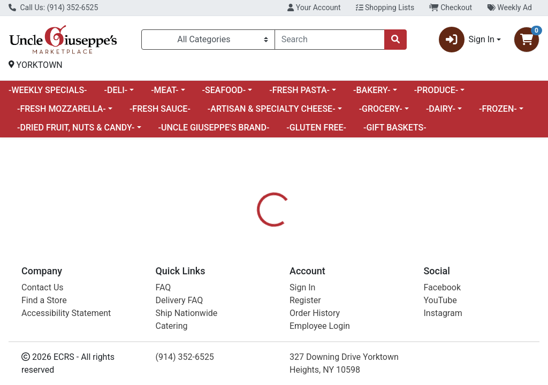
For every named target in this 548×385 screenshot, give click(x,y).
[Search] (330, 39)
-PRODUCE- (436, 90)
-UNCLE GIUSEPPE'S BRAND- (214, 127)
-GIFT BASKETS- (395, 127)
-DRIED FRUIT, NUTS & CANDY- (75, 127)
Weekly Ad (509, 7)
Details (257, 274)
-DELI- (116, 90)
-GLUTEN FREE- (316, 127)
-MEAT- (164, 90)
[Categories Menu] (208, 39)
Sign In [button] (466, 39)
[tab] (257, 274)
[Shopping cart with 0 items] (526, 39)
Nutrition (301, 274)
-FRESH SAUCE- (160, 109)
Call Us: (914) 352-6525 (53, 7)
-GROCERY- (380, 109)
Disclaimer (353, 274)
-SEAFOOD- (224, 90)
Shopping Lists (385, 7)
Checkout (450, 7)
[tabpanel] (388, 330)
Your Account (313, 7)
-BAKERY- (372, 90)
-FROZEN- (498, 109)
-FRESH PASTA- (299, 90)
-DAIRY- (440, 109)
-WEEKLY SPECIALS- (48, 90)
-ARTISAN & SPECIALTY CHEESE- (272, 109)
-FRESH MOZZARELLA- (61, 109)
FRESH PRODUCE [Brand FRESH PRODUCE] (366, 337)
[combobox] (330, 39)
